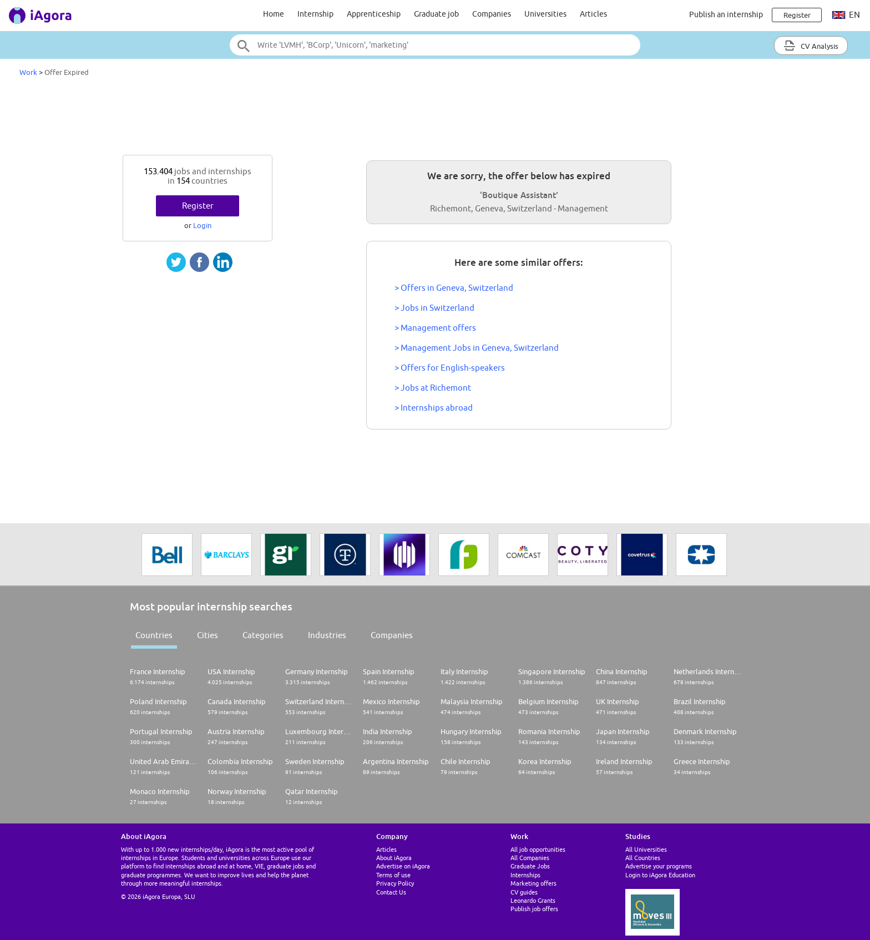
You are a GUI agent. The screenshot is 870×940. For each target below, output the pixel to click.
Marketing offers (533, 883)
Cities (207, 635)
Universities (545, 13)
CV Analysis (810, 45)
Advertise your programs (658, 866)
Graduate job (436, 13)
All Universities (646, 849)
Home (273, 13)
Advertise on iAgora (403, 866)
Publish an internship (726, 14)
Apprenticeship (374, 13)
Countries (154, 635)
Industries (327, 635)
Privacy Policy (395, 883)
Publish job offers (534, 908)
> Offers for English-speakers (449, 367)
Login (202, 225)
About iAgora (394, 857)
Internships (525, 874)
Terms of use (393, 874)
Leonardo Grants (532, 900)
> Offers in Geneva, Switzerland (453, 287)
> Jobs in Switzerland (434, 307)
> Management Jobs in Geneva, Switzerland (476, 347)
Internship (315, 13)
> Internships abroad (433, 407)
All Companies (529, 857)
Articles (593, 13)
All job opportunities (537, 849)
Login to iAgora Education (660, 874)
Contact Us (391, 892)
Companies (491, 13)
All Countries (642, 857)
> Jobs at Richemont (432, 387)
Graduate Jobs (530, 866)
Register (198, 205)
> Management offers (435, 327)
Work (28, 72)
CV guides (524, 892)
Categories (263, 635)
